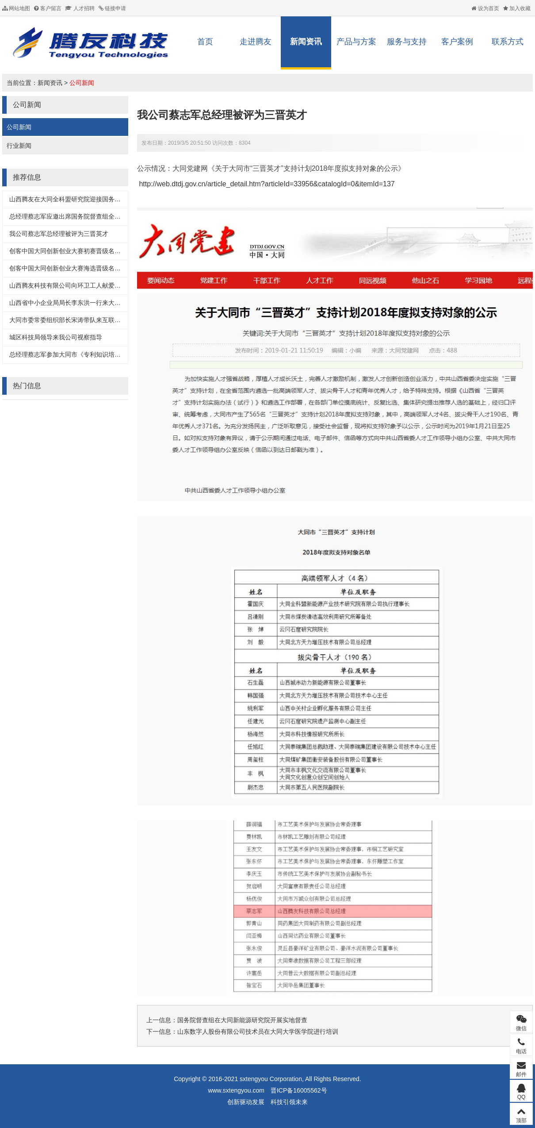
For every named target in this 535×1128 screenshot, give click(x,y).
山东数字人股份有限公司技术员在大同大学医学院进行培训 (257, 1031)
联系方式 (508, 41)
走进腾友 (255, 41)
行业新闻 (19, 145)
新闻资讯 (306, 41)
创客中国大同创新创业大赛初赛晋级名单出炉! (72, 250)
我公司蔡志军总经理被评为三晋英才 (58, 233)
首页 (205, 41)
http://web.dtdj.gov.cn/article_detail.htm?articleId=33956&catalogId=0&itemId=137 (266, 184)
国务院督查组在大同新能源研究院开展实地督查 (242, 1020)
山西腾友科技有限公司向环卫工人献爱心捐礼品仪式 (80, 285)
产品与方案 (356, 41)
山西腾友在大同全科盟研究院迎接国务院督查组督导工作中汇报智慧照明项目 (114, 199)
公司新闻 (81, 82)
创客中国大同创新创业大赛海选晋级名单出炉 (71, 268)
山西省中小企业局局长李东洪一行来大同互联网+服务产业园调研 (97, 302)
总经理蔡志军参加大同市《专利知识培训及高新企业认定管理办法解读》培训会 (117, 354)
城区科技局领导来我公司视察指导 (55, 337)
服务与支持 (407, 41)
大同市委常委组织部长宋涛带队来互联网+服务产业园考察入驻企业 (100, 319)
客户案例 (457, 41)
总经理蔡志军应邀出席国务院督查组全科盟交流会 (77, 216)
